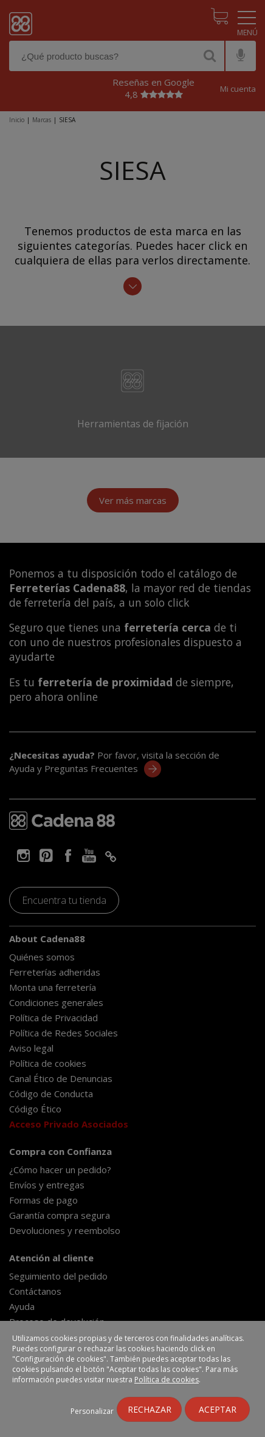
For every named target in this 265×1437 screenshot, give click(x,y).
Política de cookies (166, 1379)
